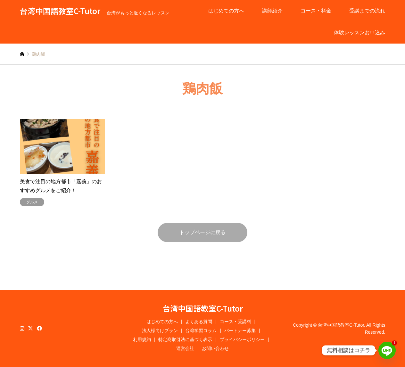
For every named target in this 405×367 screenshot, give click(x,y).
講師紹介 (272, 10)
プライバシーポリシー (242, 339)
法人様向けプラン (160, 330)
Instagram (22, 328)
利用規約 (142, 339)
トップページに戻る (202, 232)
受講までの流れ (367, 10)
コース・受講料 (235, 321)
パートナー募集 (240, 330)
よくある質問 (198, 321)
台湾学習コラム (201, 330)
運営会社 (185, 348)
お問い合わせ (215, 348)
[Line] (387, 350)
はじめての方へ (226, 10)
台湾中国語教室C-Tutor (202, 308)
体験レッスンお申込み (359, 32)
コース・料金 (316, 10)
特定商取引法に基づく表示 (185, 339)
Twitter (30, 328)
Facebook (39, 328)
